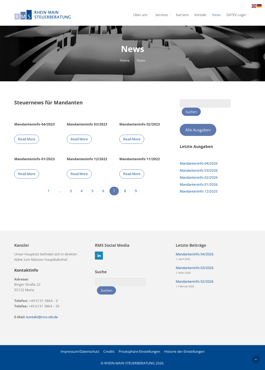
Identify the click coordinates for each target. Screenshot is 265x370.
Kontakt (200, 14)
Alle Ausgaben (198, 130)
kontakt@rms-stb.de (42, 317)
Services (161, 14)
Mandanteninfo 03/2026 (199, 170)
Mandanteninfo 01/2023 (34, 159)
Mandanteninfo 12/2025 (199, 191)
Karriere (182, 14)
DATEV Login (236, 14)
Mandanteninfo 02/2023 (140, 124)
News (216, 14)
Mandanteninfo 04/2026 (199, 163)
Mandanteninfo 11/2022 (140, 159)
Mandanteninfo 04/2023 (34, 124)
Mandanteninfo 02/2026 (199, 177)
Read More (26, 139)
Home (125, 60)
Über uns (140, 14)
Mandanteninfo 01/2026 (199, 184)
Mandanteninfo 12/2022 (87, 159)
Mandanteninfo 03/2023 (87, 124)
